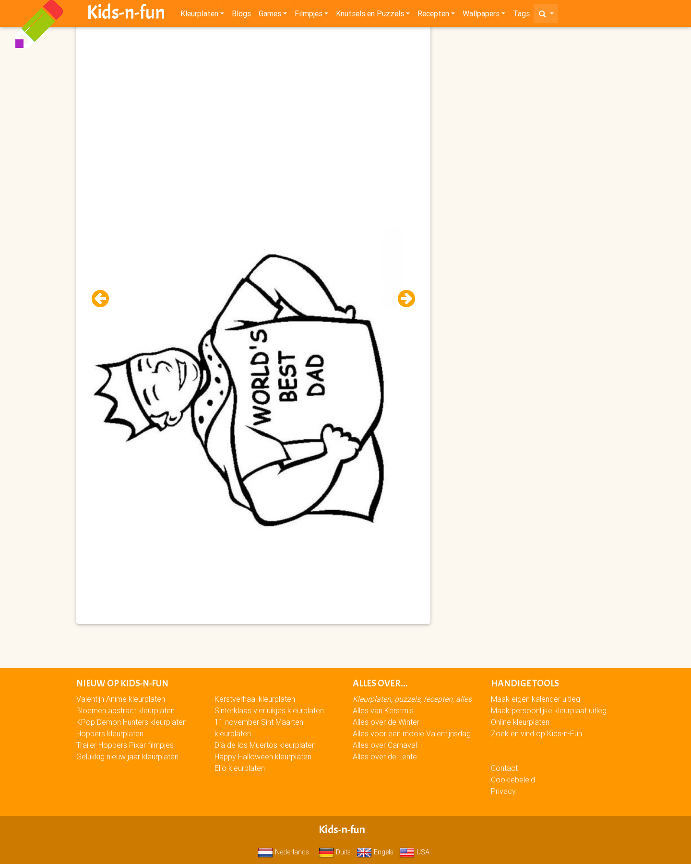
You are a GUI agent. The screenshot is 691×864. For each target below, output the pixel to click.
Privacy (503, 791)
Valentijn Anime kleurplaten (120, 699)
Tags (521, 15)
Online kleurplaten (520, 722)
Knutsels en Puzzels (370, 15)
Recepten (433, 15)
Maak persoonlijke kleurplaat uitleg (549, 710)
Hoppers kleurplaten (109, 733)
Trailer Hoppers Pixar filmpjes (125, 745)
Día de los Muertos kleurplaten (265, 745)
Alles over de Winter (386, 722)
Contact (504, 768)
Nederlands (283, 852)
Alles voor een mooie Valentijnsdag (412, 733)
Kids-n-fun (126, 14)
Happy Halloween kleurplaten (262, 756)
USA (414, 852)
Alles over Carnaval (385, 745)
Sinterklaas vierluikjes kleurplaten (269, 710)
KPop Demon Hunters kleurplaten (131, 722)
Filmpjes (308, 15)
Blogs (241, 15)
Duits (335, 852)
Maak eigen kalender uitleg (535, 699)
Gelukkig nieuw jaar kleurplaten (127, 756)
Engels (375, 852)
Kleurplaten (199, 15)
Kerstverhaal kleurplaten (254, 699)
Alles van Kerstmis (383, 710)
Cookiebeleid (513, 779)
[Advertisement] (253, 96)
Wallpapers (481, 15)
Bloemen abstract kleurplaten (125, 710)
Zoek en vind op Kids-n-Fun (536, 733)
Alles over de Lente (385, 756)
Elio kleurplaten (239, 768)
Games (270, 15)
